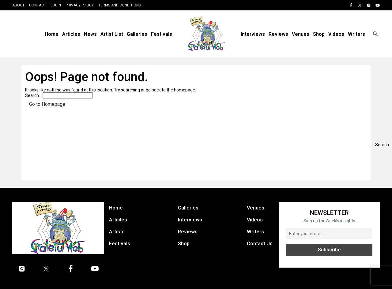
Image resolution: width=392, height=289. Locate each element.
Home (51, 34)
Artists (117, 232)
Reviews (278, 34)
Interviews (253, 34)
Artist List (111, 34)
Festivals (161, 34)
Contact (37, 5)
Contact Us (260, 243)
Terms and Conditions (119, 5)
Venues (300, 34)
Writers (356, 34)
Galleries (137, 34)
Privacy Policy (80, 5)
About (18, 5)
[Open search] (375, 34)
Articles (71, 34)
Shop (319, 34)
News (90, 34)
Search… (33, 95)
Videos (336, 34)
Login (56, 5)
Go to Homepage (47, 104)
